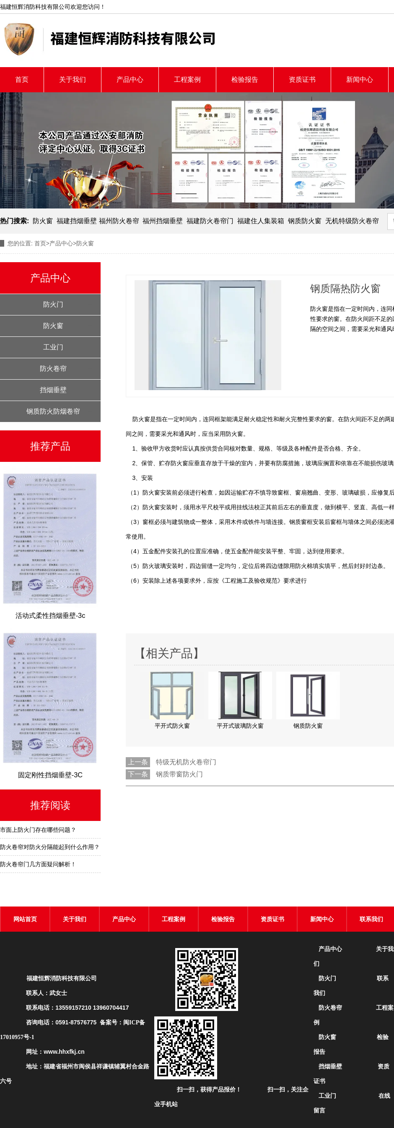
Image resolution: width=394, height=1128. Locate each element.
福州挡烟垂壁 (163, 220)
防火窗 (43, 220)
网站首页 (25, 919)
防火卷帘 (53, 368)
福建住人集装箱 (260, 220)
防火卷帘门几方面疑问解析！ (38, 864)
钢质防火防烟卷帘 (53, 411)
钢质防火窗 (304, 220)
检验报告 (244, 79)
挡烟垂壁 (53, 389)
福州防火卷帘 (119, 220)
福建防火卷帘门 (210, 220)
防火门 (53, 304)
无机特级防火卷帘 (352, 220)
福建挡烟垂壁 (77, 220)
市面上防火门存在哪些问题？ (38, 829)
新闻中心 (359, 79)
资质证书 (302, 79)
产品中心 (130, 79)
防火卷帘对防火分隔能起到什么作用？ (50, 847)
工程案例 (187, 79)
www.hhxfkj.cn (64, 1051)
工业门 (53, 347)
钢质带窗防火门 (179, 774)
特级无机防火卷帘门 (186, 762)
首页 (22, 79)
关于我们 (72, 79)
